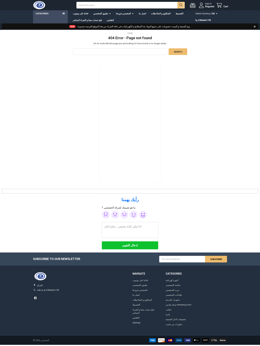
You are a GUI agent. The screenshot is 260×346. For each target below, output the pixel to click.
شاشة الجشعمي (173, 286)
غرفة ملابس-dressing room (178, 306)
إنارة (168, 316)
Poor (115, 216)
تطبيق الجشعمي (102, 15)
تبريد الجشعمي (172, 291)
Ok (124, 216)
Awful (106, 216)
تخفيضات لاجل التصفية (176, 320)
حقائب (169, 311)
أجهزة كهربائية (172, 281)
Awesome (143, 216)
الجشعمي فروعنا (125, 15)
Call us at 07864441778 (48, 291)
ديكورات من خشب (174, 325)
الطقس (110, 21)
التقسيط (179, 15)
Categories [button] (41, 15)
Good (134, 216)
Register (208, 7)
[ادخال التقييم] (130, 246)
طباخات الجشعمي (174, 296)
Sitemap (136, 324)
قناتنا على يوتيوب (80, 15)
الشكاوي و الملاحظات (161, 15)
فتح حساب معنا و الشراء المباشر (87, 21)
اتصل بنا (142, 15)
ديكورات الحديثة (173, 301)
